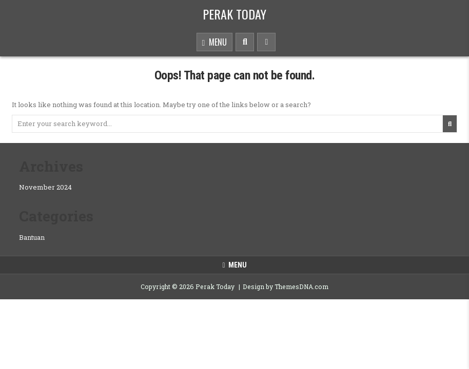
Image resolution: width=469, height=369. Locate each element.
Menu (214, 42)
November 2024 (45, 187)
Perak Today (234, 14)
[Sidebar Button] (266, 42)
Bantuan (32, 237)
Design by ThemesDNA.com (285, 286)
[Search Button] (245, 42)
